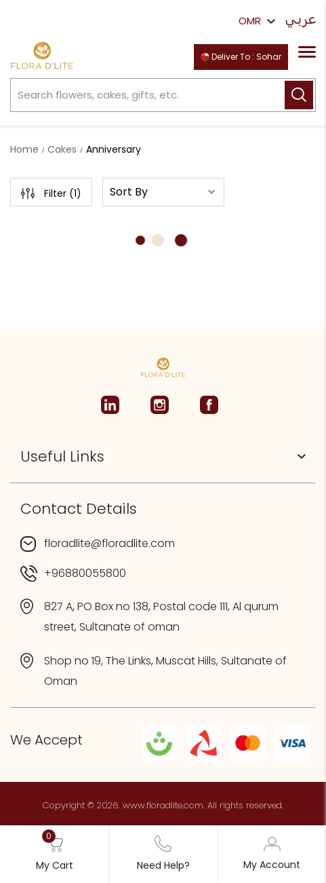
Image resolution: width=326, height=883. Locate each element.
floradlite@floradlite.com (109, 543)
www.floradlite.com (163, 805)
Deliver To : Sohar (241, 56)
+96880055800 (85, 573)
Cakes (62, 149)
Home (24, 149)
